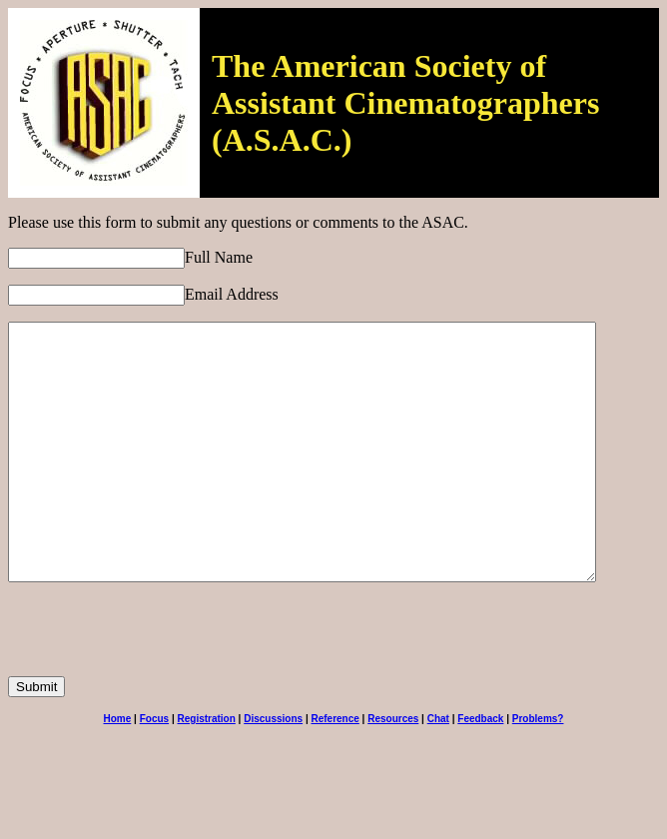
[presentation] (160, 688)
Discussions (273, 769)
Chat (438, 769)
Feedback (480, 769)
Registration (206, 769)
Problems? (538, 769)
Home (118, 769)
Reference (334, 769)
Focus (154, 769)
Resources (392, 769)
